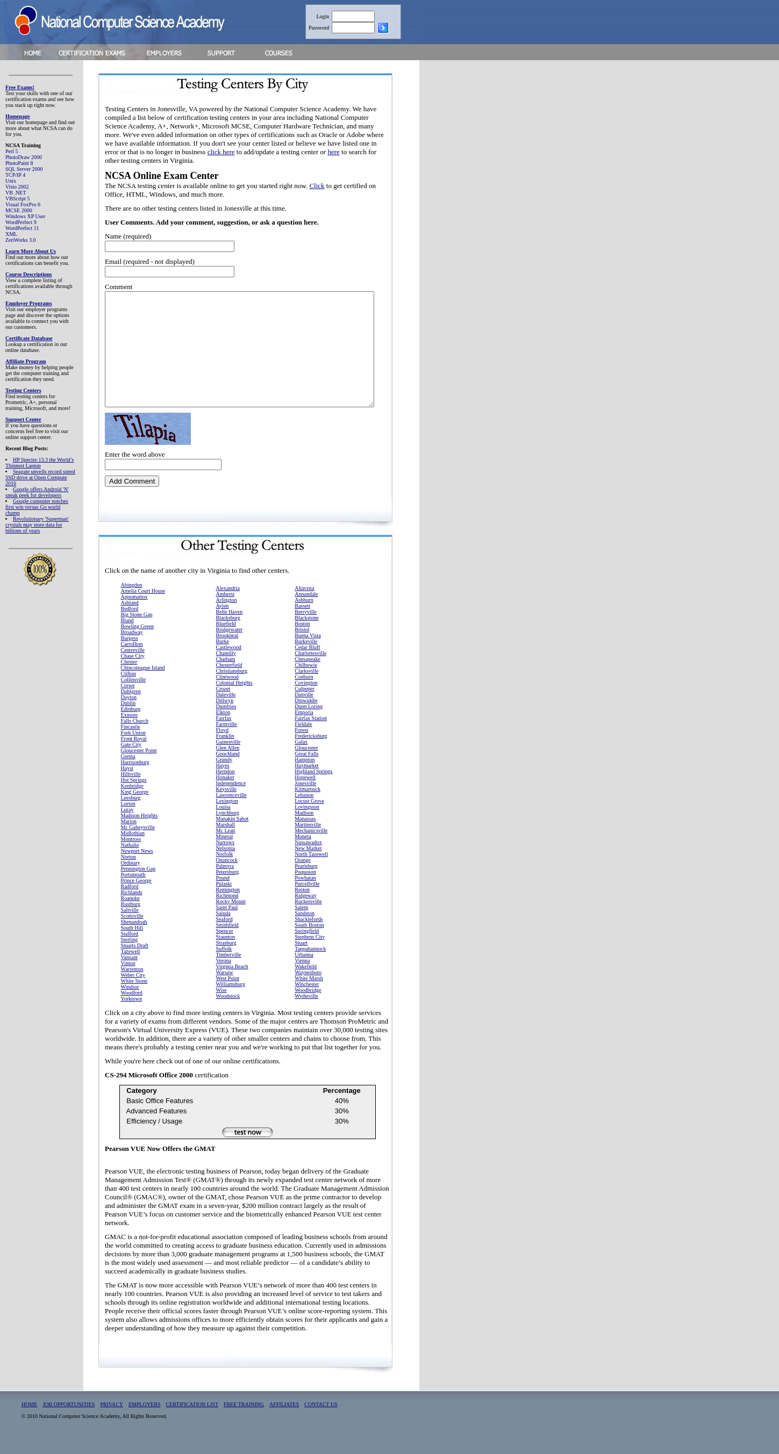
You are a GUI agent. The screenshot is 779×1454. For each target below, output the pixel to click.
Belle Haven (229, 626)
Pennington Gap (138, 883)
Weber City (133, 989)
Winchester (307, 998)
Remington (228, 903)
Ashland (130, 617)
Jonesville (305, 797)
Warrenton (132, 983)
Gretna (128, 770)
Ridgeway (306, 909)
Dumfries (226, 720)
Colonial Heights (234, 697)
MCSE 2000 (18, 210)
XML (11, 234)
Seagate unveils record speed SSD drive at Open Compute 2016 (40, 477)
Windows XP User (25, 216)
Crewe (128, 699)
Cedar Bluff (307, 661)
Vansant (129, 971)
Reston (302, 903)
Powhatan (305, 892)
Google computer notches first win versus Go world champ (36, 507)
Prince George (136, 894)
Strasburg (226, 957)
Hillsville (131, 788)
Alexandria (228, 602)
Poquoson (305, 886)
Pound (223, 892)
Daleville (226, 708)
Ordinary (130, 877)
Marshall (225, 838)
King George (135, 806)
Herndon (225, 785)
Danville (304, 708)
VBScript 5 (17, 198)
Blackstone (306, 632)
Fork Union (133, 747)
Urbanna (304, 968)
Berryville (306, 626)
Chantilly (226, 667)
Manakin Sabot (232, 833)
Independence (231, 797)
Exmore (129, 729)
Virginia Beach (232, 980)
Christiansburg (232, 685)
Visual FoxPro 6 (22, 204)
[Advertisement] (484, 227)
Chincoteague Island (143, 682)
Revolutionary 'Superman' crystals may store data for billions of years (37, 525)
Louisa (223, 821)
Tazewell (130, 965)
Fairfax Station (311, 732)
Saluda (223, 927)
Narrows (225, 856)
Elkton (223, 726)
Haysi (127, 782)
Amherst (225, 608)
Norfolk (224, 868)
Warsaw (224, 986)
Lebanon (304, 809)
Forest (301, 744)
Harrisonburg (135, 776)
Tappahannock (310, 963)
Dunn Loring (309, 720)
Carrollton (132, 658)
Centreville (133, 664)
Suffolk (224, 963)
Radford (130, 900)
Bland (127, 634)
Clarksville (306, 685)
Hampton (305, 773)
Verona (223, 974)
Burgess (129, 652)
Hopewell (305, 791)
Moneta (303, 850)
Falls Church (134, 735)
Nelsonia (225, 862)
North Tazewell (311, 868)
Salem (301, 921)
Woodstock (228, 1010)
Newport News (137, 865)
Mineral (224, 850)
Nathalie (130, 859)
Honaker (225, 791)
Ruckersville (308, 915)
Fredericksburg (311, 750)
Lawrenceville (231, 809)
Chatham (225, 673)
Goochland (228, 768)
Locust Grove (309, 815)
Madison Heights (139, 829)
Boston (302, 637)
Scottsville (132, 930)
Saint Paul (227, 921)
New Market (308, 862)
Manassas (305, 833)
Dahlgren (131, 705)
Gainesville (228, 756)
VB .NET (15, 193)
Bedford (130, 622)
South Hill (132, 942)
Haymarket (306, 779)
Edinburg (131, 723)
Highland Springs (313, 785)
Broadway (132, 646)
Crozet (223, 703)
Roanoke (130, 912)
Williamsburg (230, 998)
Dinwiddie (306, 714)
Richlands (131, 906)
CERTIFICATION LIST (192, 1418)
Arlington (226, 614)
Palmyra (225, 880)
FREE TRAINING (244, 1418)
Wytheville (306, 1010)
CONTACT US (321, 1418)
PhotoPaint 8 (19, 163)
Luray (127, 823)
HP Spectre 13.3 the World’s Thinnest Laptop (39, 463)
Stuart (301, 957)
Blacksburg (228, 632)
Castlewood (228, 661)
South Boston (309, 939)
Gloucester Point (139, 764)
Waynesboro (308, 986)
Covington (306, 697)
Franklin (225, 750)
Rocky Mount (231, 915)
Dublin (128, 717)
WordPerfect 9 (21, 222)
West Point (227, 992)
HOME (29, 1418)
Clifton (128, 687)
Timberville (228, 968)
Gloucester (306, 762)
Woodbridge (308, 1004)
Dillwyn (225, 714)
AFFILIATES (284, 1418)
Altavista (304, 602)
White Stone (134, 995)
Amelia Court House (143, 605)
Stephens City (310, 951)
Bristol (302, 643)
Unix (10, 181)
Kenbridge (132, 800)
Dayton (129, 711)
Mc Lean (225, 844)
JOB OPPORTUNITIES (68, 1418)
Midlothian (133, 847)
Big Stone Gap (137, 628)
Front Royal (134, 752)
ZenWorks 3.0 (20, 240)
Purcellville (307, 898)
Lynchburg (227, 827)
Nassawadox (308, 856)
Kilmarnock (307, 803)
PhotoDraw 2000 (23, 157)
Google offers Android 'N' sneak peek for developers (37, 492)
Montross (131, 853)
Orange (302, 874)
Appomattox (134, 611)
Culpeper (305, 703)
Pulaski (224, 898)
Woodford (131, 1007)
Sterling (129, 953)
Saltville (130, 924)
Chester (129, 676)
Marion (129, 835)
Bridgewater (229, 643)
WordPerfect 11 (22, 228)
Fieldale (303, 738)
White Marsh (309, 992)
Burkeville (306, 655)
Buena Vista (307, 649)
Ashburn (304, 614)
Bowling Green (137, 640)
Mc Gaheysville (138, 841)
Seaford (224, 933)
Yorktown (131, 1013)
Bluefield (226, 637)
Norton (128, 871)
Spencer (224, 945)
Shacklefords (309, 933)
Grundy (224, 773)
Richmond (227, 909)
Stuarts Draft (134, 959)
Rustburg (131, 918)
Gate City (131, 758)
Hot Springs (134, 794)
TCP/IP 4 (15, 175)
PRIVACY (111, 1418)
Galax (301, 756)
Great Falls (306, 768)
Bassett (302, 620)
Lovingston (307, 821)
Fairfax (224, 732)
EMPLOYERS (144, 1418)
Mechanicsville (311, 844)
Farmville (226, 738)
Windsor (130, 1001)
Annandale (306, 608)
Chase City (133, 670)
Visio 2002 (17, 187)
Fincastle (130, 741)
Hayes (223, 779)
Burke (222, 655)
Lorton (128, 817)
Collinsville (133, 693)
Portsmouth (133, 888)
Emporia (304, 726)
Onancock (227, 874)
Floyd (222, 744)
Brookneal (227, 649)
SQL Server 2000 (24, 169)
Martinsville (308, 838)
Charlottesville (310, 667)
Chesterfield (229, 679)
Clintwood (227, 691)
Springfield (307, 945)
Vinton (128, 977)
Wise (221, 1004)
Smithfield (227, 939)
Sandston (305, 927)
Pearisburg (306, 880)
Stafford (130, 948)
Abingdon (131, 599)
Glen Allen (228, 762)
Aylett (222, 620)
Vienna (302, 974)
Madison (304, 827)
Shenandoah (134, 936)
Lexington (227, 815)
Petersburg (227, 886)
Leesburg (131, 812)
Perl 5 (11, 151)
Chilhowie (306, 679)
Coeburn (304, 691)
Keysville (226, 803)
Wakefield (306, 980)
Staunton (225, 951)
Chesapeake (307, 673)
